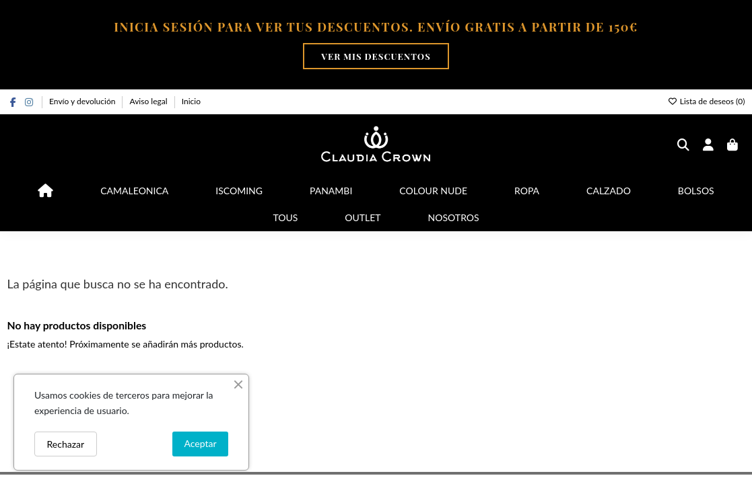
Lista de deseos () (706, 101)
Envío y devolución (83, 101)
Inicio (191, 101)
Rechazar (66, 444)
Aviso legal (150, 101)
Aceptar (200, 443)
